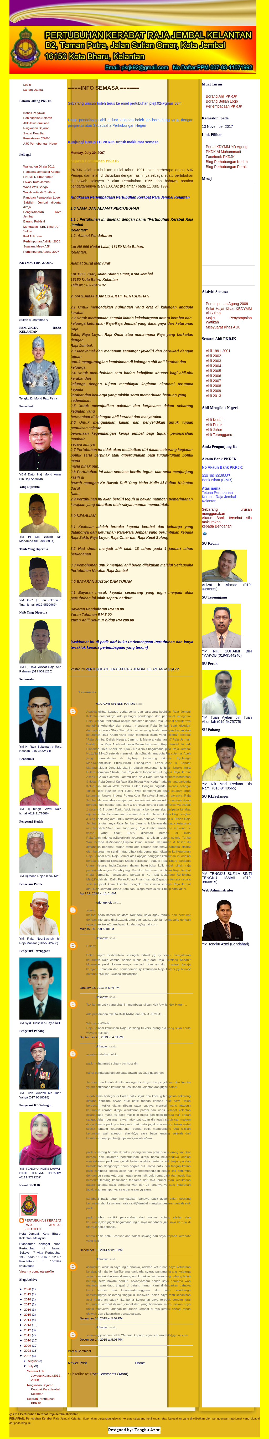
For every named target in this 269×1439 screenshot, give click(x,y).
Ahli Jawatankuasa (36, 123)
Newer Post (77, 1363)
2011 (28, 1335)
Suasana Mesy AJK (36, 246)
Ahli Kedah (215, 420)
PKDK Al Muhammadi (223, 152)
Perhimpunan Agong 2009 (227, 304)
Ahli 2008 (213, 386)
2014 (28, 1320)
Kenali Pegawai (34, 113)
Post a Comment (79, 1351)
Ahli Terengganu (219, 435)
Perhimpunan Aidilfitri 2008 (41, 241)
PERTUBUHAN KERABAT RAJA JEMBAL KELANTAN (43, 1225)
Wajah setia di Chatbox (39, 192)
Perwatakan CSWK (36, 138)
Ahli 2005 (213, 371)
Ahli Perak (214, 425)
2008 (28, 1350)
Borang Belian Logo (222, 101)
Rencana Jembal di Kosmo (41, 172)
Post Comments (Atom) (109, 1374)
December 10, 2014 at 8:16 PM (101, 1250)
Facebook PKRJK (220, 157)
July (31, 1366)
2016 (28, 1309)
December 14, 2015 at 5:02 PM (101, 1318)
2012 (28, 1330)
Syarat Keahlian (34, 133)
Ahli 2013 (213, 396)
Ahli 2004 (213, 366)
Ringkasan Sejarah (36, 128)
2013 (28, 1325)
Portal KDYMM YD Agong (226, 147)
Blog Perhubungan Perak (226, 167)
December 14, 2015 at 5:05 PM (101, 1339)
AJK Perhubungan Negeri (41, 143)
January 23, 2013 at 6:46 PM (99, 988)
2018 (28, 1299)
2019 (28, 1294)
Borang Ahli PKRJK (221, 96)
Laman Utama (33, 90)
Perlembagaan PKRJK (224, 106)
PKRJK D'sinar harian (38, 177)
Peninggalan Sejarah (37, 118)
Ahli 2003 (213, 361)
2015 (28, 1314)
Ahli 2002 (213, 356)
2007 (28, 1356)
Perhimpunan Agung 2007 (41, 252)
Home (140, 1363)
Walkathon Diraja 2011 (39, 166)
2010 (28, 1340)
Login (27, 85)
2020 (28, 1289)
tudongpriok (104, 902)
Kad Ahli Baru (32, 236)
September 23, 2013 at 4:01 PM (101, 1037)
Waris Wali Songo (35, 187)
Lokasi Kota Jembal (36, 182)
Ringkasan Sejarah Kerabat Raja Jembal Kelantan (43, 1389)
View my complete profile (36, 1271)
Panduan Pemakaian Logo (41, 197)
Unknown (102, 938)
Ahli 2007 (213, 381)
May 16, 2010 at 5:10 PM (97, 929)
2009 (28, 1345)
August (33, 1361)
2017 (28, 1304)
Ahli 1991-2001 (218, 351)
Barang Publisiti (34, 221)
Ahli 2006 (213, 376)
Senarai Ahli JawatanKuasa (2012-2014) (44, 1375)
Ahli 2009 (213, 391)
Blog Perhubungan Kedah (227, 162)
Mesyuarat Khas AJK (223, 327)
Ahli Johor (214, 430)
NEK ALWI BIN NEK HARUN (115, 704)
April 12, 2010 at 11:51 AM (98, 893)
